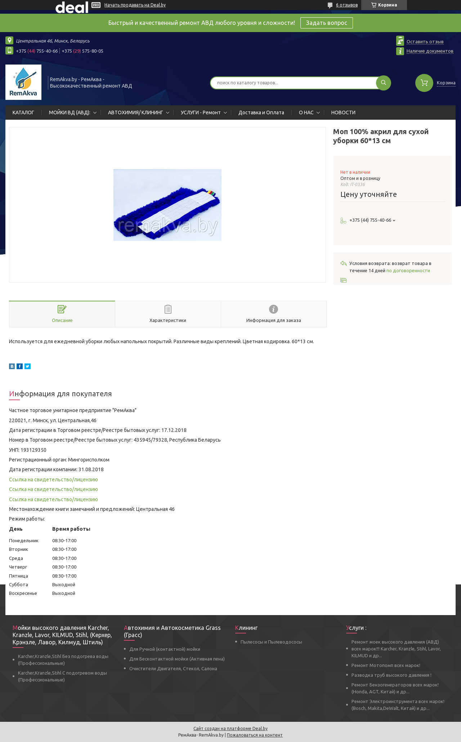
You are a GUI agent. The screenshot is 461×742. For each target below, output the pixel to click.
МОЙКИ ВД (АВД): (69, 112)
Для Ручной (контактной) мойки (164, 649)
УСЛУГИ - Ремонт (201, 112)
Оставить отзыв (425, 41)
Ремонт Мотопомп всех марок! (386, 665)
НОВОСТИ (343, 112)
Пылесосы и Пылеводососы (271, 641)
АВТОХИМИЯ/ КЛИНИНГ (135, 112)
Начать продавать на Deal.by (135, 5)
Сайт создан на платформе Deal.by (230, 728)
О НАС (306, 112)
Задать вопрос (326, 22)
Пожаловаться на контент (255, 735)
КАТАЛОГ (23, 112)
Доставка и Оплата (261, 112)
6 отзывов (347, 5)
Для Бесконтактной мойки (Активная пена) (177, 658)
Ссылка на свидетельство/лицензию (53, 479)
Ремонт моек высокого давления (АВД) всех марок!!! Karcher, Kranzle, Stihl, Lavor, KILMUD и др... (396, 648)
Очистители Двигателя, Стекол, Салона (173, 668)
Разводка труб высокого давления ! (391, 674)
